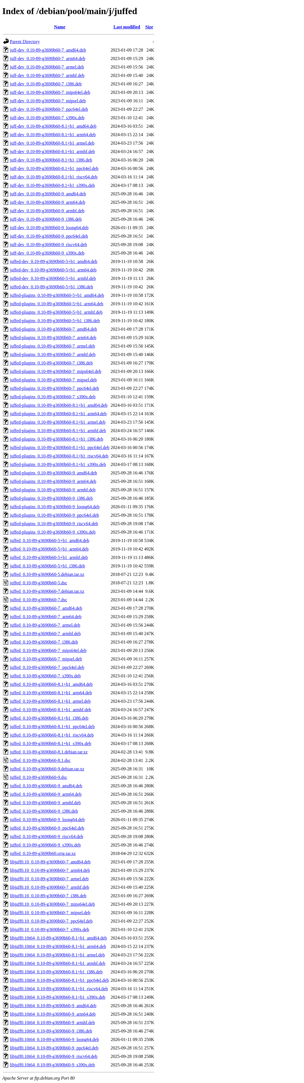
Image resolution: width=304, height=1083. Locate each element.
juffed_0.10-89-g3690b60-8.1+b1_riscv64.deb (52, 735)
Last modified (126, 27)
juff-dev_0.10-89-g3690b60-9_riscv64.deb (48, 244)
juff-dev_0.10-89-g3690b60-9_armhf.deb (47, 210)
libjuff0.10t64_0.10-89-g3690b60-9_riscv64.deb (53, 1056)
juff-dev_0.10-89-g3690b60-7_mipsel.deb (48, 100)
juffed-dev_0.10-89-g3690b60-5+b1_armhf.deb (53, 278)
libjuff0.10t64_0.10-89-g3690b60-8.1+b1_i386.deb (56, 971)
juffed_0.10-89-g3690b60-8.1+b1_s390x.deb (50, 743)
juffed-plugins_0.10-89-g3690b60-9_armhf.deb (53, 489)
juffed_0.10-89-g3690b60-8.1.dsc (40, 760)
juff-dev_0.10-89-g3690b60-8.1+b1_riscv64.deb (53, 176)
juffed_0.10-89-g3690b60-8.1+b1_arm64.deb (51, 692)
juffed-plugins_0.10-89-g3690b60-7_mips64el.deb (55, 371)
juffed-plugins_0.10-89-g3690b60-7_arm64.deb (53, 337)
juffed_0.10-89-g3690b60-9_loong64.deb (47, 819)
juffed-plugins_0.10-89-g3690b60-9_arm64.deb (53, 481)
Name (59, 27)
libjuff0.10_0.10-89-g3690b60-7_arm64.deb (50, 870)
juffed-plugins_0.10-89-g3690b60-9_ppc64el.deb (54, 515)
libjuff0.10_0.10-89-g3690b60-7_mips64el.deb (52, 904)
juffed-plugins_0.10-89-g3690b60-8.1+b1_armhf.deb (58, 430)
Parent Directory (25, 41)
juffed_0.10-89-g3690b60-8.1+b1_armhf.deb (50, 709)
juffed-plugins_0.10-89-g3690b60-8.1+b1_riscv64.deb (59, 456)
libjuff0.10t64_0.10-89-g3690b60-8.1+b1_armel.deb (57, 954)
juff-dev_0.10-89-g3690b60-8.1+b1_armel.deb (52, 143)
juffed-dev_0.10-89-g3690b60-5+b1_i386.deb (51, 286)
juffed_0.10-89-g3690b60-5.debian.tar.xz (47, 574)
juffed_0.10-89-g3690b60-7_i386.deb (44, 642)
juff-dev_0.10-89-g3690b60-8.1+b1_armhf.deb (52, 151)
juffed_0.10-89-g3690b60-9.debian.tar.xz (47, 768)
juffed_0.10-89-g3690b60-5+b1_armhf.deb (49, 557)
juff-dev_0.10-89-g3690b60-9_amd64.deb (48, 193)
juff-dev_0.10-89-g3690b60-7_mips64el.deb (50, 92)
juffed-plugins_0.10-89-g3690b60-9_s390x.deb (53, 532)
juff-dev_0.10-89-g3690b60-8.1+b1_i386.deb (51, 160)
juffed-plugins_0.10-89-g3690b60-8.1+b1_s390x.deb (58, 464)
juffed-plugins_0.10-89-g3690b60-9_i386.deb (51, 498)
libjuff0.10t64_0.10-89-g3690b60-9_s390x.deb (52, 1064)
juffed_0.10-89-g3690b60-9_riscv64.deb (46, 836)
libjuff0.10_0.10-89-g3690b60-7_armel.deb (49, 878)
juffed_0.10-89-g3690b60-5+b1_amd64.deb (49, 540)
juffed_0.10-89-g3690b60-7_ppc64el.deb (47, 667)
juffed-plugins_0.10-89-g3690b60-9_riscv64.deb (54, 523)
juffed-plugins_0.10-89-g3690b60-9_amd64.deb (53, 472)
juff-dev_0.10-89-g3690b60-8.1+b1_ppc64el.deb (54, 168)
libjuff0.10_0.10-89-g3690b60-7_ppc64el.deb (51, 921)
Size (149, 27)
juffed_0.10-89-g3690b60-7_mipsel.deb (46, 659)
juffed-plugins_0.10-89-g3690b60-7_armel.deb (52, 346)
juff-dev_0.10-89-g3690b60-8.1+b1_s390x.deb (52, 185)
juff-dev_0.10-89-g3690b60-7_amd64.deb (48, 50)
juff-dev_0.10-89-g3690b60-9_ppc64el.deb (49, 236)
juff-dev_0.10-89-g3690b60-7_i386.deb (46, 83)
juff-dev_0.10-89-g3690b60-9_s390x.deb (47, 253)
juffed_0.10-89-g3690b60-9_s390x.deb (45, 845)
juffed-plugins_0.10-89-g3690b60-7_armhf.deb (53, 354)
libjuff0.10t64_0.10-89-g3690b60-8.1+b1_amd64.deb (58, 938)
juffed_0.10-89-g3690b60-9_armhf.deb (45, 802)
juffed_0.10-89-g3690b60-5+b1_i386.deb (47, 565)
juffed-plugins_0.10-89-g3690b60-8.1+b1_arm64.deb (58, 413)
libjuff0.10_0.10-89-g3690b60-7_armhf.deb (49, 887)
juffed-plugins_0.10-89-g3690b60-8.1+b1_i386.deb (56, 439)
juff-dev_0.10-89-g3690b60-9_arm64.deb (47, 202)
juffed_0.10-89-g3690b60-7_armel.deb (45, 625)
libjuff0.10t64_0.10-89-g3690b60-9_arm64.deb (53, 1014)
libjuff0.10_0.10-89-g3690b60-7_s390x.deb (49, 929)
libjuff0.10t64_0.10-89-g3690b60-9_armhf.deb (52, 1022)
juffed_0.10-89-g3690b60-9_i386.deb (44, 811)
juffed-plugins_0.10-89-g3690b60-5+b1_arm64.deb (56, 303)
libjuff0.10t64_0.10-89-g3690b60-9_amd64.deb (53, 1005)
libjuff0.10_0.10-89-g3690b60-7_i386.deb (48, 895)
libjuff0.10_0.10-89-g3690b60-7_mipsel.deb (50, 912)
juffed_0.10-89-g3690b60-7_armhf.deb (45, 633)
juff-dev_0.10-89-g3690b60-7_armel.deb (47, 67)
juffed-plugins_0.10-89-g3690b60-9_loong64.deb (55, 506)
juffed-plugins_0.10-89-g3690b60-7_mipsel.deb (53, 379)
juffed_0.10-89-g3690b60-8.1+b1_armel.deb (50, 701)
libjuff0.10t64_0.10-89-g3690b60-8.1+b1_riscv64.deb (59, 988)
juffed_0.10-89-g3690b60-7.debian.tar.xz (47, 591)
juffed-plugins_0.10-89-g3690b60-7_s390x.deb (53, 396)
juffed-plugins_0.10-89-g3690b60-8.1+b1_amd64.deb (58, 405)
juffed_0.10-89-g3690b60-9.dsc (38, 777)
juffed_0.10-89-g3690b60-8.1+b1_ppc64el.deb (52, 726)
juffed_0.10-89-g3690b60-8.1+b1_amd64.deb (51, 684)
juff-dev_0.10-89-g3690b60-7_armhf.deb (47, 75)
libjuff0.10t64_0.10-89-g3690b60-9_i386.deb (51, 1031)
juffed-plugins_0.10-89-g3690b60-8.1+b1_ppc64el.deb (59, 447)
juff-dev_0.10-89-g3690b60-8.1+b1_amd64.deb (53, 126)
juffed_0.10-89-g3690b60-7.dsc (38, 599)
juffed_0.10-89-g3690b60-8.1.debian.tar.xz (49, 752)
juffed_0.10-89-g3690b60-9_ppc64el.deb (47, 828)
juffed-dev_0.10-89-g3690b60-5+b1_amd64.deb (53, 261)
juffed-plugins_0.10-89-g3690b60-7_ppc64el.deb (54, 388)
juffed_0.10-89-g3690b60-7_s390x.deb (45, 675)
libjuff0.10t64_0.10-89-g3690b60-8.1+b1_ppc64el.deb (59, 980)
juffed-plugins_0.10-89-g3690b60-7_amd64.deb (53, 329)
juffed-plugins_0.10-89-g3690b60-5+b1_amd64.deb (57, 295)
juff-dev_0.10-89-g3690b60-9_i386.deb (46, 219)
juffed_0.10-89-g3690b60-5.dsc (38, 582)
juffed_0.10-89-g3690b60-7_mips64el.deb (48, 650)
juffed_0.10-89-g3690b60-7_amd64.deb (46, 608)
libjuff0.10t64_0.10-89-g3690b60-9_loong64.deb (54, 1039)
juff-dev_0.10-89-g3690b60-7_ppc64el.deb (49, 109)
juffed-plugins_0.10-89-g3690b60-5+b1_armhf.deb (56, 312)
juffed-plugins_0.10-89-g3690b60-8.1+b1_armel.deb (57, 422)
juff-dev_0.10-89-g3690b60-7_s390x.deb (47, 117)
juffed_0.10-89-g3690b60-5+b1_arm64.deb (49, 549)
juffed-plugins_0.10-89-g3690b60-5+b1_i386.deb (55, 320)
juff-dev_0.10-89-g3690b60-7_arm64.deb (47, 58)
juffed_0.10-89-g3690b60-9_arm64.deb (45, 794)
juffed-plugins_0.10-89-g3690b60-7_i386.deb (51, 363)
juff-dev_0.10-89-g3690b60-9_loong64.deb (49, 227)
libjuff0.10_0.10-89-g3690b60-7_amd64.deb (50, 861)
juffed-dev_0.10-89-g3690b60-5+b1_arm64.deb (53, 270)
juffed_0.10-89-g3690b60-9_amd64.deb (46, 785)
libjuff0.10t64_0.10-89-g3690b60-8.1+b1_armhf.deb (57, 963)
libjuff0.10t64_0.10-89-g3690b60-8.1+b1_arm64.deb (58, 946)
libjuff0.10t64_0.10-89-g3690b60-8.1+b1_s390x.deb (57, 997)
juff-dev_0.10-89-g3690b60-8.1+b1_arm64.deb (53, 134)
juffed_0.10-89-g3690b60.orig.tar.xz (43, 853)
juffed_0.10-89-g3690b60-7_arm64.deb (45, 616)
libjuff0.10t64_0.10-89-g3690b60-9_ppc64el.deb (54, 1048)
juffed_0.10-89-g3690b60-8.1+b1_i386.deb (49, 718)
